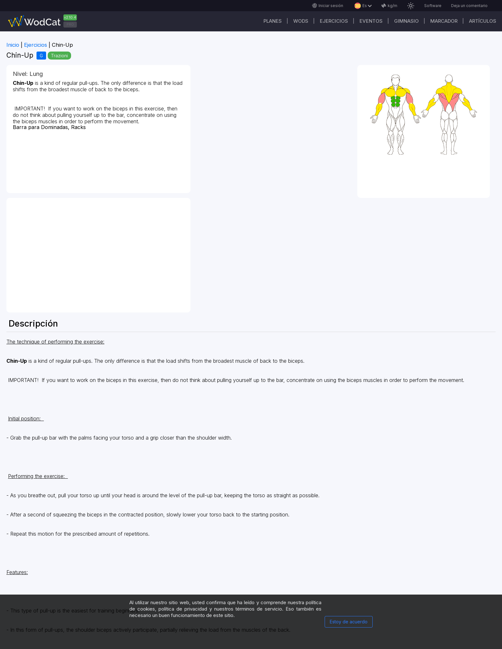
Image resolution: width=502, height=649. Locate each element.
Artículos (482, 21)
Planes (272, 21)
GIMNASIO (406, 21)
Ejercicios (334, 21)
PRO (70, 24)
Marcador (443, 21)
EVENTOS (371, 21)
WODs (300, 21)
